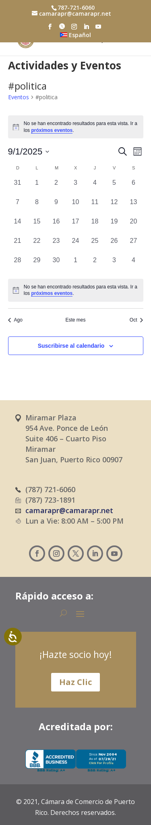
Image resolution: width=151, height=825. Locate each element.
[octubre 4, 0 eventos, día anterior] (133, 265)
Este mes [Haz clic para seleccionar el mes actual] (75, 320)
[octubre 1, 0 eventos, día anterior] (75, 265)
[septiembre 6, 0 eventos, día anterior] (133, 187)
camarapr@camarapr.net (69, 510)
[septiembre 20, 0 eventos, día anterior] (133, 226)
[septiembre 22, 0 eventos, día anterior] (37, 245)
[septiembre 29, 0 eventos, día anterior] (37, 265)
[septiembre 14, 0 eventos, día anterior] (17, 226)
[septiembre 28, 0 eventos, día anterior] (17, 265)
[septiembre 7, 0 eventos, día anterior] (17, 207)
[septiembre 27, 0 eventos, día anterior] (133, 245)
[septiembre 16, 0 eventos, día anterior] (56, 226)
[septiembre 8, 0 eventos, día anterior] (37, 207)
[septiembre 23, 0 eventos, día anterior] (56, 245)
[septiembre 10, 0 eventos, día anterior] (75, 207)
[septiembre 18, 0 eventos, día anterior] (95, 226)
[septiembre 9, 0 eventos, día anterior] (56, 207)
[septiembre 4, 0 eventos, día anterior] (95, 187)
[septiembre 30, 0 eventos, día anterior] (56, 265)
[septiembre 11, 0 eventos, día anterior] (95, 207)
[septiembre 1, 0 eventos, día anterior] (37, 187)
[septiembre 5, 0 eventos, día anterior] (114, 187)
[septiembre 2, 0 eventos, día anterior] (56, 187)
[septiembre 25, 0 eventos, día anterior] (95, 245)
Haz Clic (75, 682)
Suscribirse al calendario (71, 346)
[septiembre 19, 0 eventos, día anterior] (114, 226)
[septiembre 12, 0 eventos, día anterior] (114, 207)
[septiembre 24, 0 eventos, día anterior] (75, 245)
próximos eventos (51, 130)
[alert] (75, 126)
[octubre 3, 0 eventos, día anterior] (114, 265)
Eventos (18, 97)
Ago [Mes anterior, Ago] (15, 320)
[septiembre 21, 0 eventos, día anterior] (17, 245)
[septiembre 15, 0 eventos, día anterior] (37, 226)
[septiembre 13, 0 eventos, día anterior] (133, 207)
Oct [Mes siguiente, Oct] (136, 320)
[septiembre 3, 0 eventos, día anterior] (75, 187)
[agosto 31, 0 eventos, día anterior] (17, 187)
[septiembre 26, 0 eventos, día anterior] (114, 245)
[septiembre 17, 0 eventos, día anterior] (75, 226)
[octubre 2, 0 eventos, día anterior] (95, 265)
